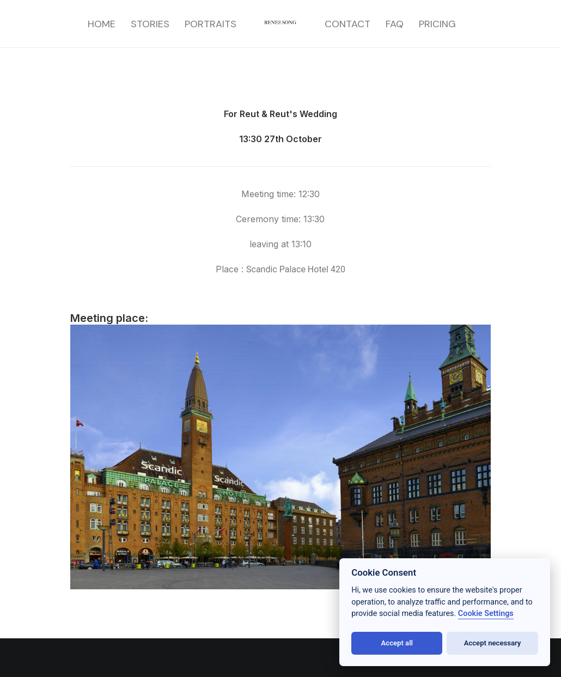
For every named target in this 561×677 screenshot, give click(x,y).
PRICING (437, 24)
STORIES (150, 24)
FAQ (395, 24)
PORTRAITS (210, 24)
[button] (22, 655)
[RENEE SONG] (281, 24)
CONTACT (347, 24)
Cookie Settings (486, 613)
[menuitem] (101, 24)
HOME (101, 24)
